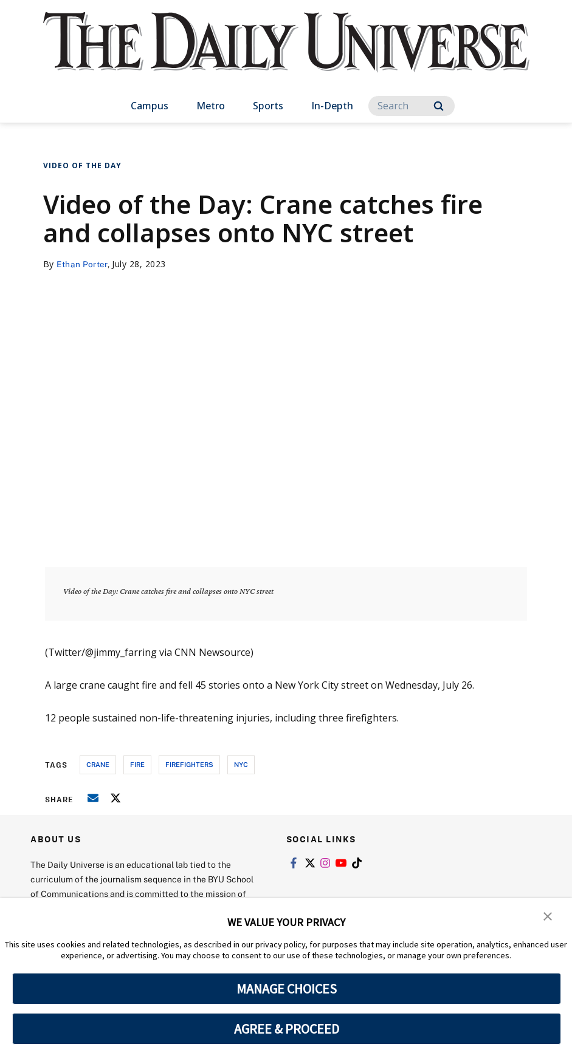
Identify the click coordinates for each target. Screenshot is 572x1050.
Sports (268, 105)
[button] (547, 916)
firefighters (189, 764)
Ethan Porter (83, 264)
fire (137, 764)
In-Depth (332, 105)
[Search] (411, 106)
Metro (210, 105)
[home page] (286, 54)
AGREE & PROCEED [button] (286, 1028)
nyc (241, 764)
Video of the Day (82, 165)
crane (97, 764)
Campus (149, 105)
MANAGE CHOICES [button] (286, 988)
